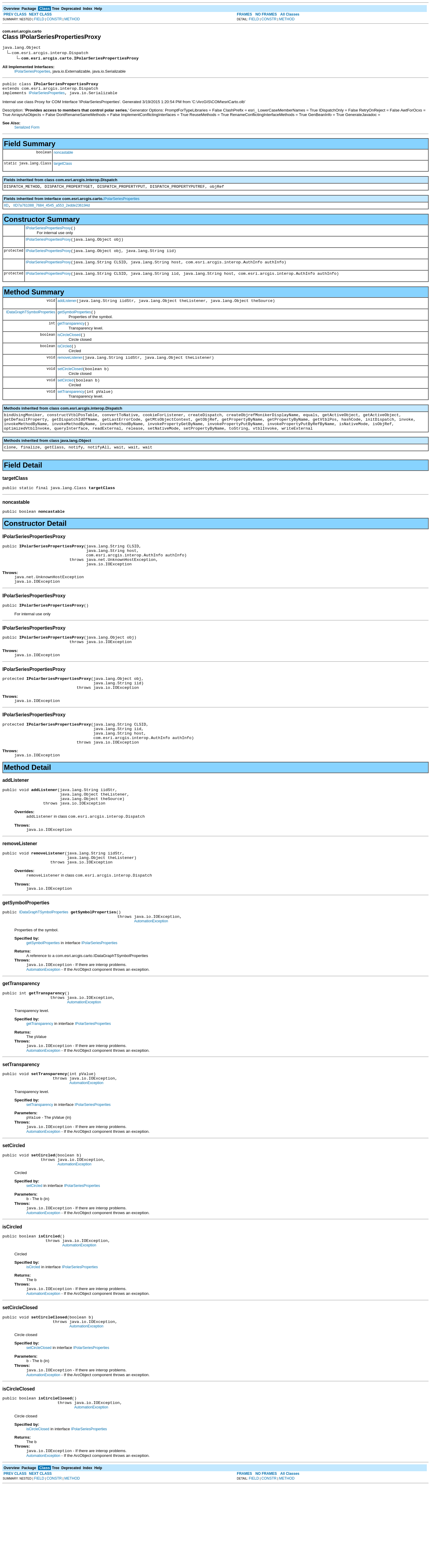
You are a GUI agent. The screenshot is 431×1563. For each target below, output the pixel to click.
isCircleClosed (69, 348)
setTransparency (70, 409)
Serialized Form (27, 131)
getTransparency (70, 336)
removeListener (69, 373)
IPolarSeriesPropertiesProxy (48, 234)
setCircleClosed (70, 385)
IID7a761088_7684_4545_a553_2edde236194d (51, 211)
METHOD (72, 19)
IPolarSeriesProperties (32, 72)
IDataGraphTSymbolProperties (30, 323)
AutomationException (151, 976)
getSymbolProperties (74, 324)
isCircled (64, 360)
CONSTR (54, 19)
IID (6, 211)
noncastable (63, 156)
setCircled (65, 397)
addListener (66, 311)
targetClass (63, 167)
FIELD (39, 19)
